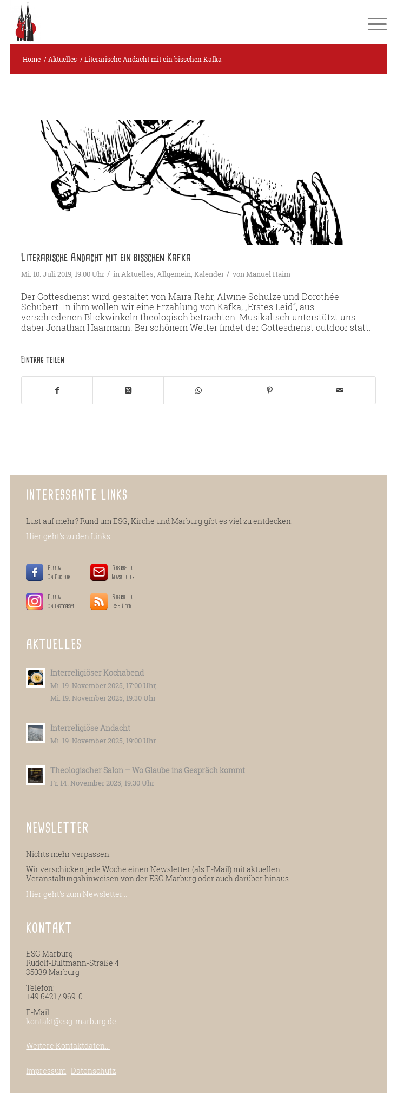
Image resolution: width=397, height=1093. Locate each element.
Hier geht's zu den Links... (70, 536)
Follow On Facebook (61, 572)
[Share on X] (128, 390)
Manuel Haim (268, 274)
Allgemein (174, 274)
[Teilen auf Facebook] (57, 390)
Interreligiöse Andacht (90, 728)
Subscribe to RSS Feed (122, 601)
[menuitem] (372, 21)
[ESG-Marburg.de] (160, 21)
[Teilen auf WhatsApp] (199, 390)
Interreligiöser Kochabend (97, 673)
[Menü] (372, 21)
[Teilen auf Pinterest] (269, 390)
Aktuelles (137, 274)
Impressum (46, 1070)
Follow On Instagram (61, 601)
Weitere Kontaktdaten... (68, 1045)
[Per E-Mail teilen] (340, 390)
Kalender (209, 274)
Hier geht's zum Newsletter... (76, 894)
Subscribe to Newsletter (123, 572)
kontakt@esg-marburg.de (71, 1021)
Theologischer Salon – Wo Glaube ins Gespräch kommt (147, 770)
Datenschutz (93, 1070)
